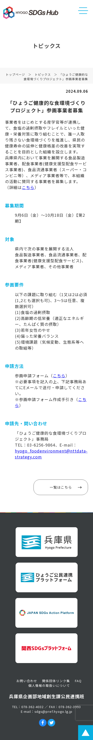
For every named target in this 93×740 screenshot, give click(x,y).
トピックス (43, 75)
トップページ (15, 75)
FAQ (78, 680)
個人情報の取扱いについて (49, 685)
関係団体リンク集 (56, 680)
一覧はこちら (61, 487)
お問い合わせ (26, 680)
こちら (28, 187)
